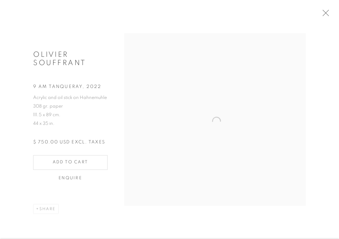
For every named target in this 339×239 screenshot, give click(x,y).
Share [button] (47, 211)
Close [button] (326, 15)
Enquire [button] (70, 180)
